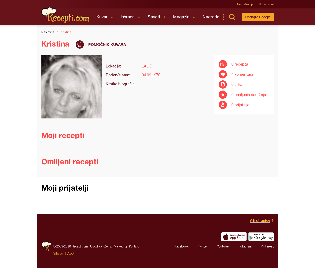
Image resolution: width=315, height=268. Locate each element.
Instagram (245, 246)
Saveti (154, 16)
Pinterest (267, 246)
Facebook (181, 246)
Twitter (203, 246)
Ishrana (128, 16)
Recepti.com (65, 15)
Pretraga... (232, 17)
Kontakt (134, 246)
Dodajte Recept (258, 17)
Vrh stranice (260, 220)
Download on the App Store (234, 236)
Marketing (120, 246)
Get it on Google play (261, 236)
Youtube (223, 246)
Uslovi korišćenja (101, 246)
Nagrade (211, 16)
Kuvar (102, 16)
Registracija (245, 4)
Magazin (181, 16)
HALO (69, 253)
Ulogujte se (266, 4)
